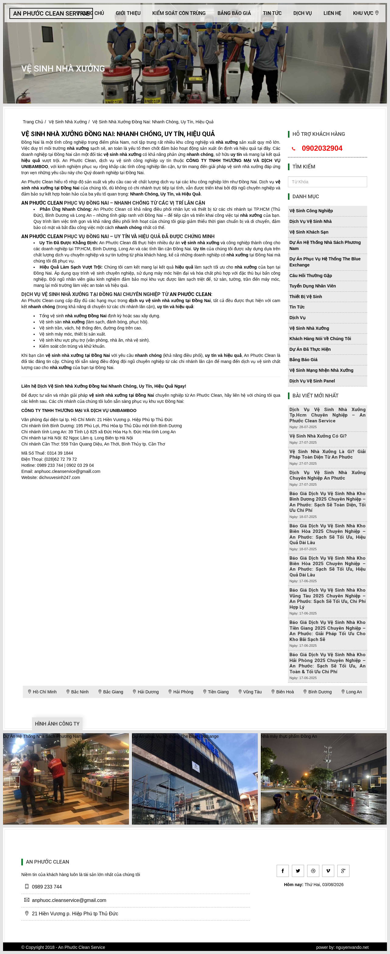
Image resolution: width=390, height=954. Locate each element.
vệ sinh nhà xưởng (122, 154)
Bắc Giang (110, 691)
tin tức (297, 307)
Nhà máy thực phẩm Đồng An (289, 736)
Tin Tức (272, 13)
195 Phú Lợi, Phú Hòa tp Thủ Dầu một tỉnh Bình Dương (129, 425)
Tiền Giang (216, 691)
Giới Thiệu (128, 13)
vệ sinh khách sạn (308, 232)
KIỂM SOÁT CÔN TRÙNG (179, 13)
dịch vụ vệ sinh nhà (310, 221)
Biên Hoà (282, 691)
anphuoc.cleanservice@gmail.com (69, 900)
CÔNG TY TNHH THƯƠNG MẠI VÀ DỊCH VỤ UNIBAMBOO (78, 410)
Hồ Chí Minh (42, 691)
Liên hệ (332, 13)
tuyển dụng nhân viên (312, 285)
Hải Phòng (180, 691)
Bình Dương (317, 691)
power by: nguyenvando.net (342, 947)
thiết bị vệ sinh (305, 296)
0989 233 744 (50, 465)
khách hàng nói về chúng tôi (320, 338)
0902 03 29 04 (80, 465)
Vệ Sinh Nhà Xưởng (68, 121)
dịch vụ (297, 317)
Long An (351, 691)
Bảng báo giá (234, 13)
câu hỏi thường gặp (310, 275)
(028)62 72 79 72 (60, 459)
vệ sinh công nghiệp (311, 210)
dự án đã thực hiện (310, 349)
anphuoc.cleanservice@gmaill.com (67, 471)
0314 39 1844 (60, 453)
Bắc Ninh (77, 691)
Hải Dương (145, 691)
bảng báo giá (303, 359)
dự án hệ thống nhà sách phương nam (325, 245)
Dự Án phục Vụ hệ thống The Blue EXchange (175, 736)
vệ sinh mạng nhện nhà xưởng (321, 370)
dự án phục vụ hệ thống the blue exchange (325, 261)
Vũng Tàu (250, 691)
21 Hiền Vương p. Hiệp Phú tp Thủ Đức (134, 419)
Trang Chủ (90, 13)
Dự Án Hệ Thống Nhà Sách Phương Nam (42, 736)
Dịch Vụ (302, 13)
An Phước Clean (79, 160)
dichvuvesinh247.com (59, 477)
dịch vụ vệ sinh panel (312, 380)
